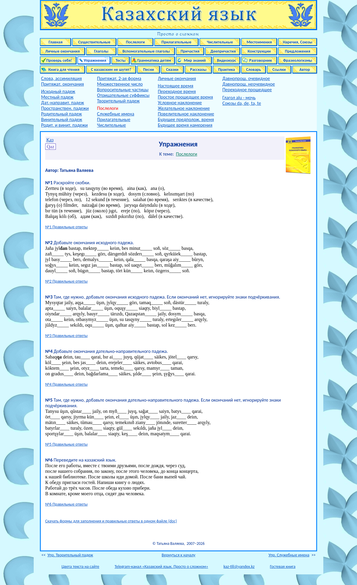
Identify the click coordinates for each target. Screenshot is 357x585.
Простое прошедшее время (185, 97)
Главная (55, 42)
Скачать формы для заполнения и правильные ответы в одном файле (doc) (111, 521)
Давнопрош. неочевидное (248, 84)
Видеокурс (226, 60)
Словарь (253, 69)
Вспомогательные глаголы (146, 51)
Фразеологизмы (297, 60)
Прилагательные (176, 42)
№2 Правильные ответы (66, 281)
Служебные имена (115, 114)
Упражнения (94, 60)
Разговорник (259, 60)
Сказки (172, 69)
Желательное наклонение (184, 108)
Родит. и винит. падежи (64, 125)
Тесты (121, 60)
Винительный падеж (61, 119)
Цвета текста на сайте (80, 566)
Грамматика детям (152, 60)
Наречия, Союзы (297, 42)
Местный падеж (57, 97)
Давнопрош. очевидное (246, 78)
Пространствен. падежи (65, 108)
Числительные (220, 42)
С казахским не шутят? (111, 69)
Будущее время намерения (185, 125)
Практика (226, 69)
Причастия (190, 51)
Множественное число (120, 84)
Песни (148, 69)
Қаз (49, 139)
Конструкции (259, 51)
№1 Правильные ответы (66, 226)
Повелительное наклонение (186, 114)
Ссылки (279, 69)
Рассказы (198, 69)
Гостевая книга (282, 566)
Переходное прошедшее (247, 89)
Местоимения (259, 42)
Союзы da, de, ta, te (241, 103)
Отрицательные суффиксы (123, 95)
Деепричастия (223, 51)
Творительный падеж (118, 101)
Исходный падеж (58, 91)
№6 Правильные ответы (66, 504)
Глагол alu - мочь (239, 97)
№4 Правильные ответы (66, 384)
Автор (304, 69)
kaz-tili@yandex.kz (238, 566)
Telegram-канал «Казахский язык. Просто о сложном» (161, 566)
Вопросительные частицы (122, 89)
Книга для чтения (62, 69)
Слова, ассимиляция (61, 78)
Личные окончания (62, 51)
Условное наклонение (180, 102)
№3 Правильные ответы (66, 335)
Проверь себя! (58, 60)
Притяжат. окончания (62, 84)
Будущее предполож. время (186, 119)
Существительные (94, 42)
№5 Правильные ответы (66, 444)
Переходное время (177, 91)
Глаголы (101, 51)
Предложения (297, 51)
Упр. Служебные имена (288, 555)
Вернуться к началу (178, 555)
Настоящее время (175, 86)
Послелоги (135, 42)
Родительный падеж (61, 114)
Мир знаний (194, 60)
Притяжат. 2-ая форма (119, 78)
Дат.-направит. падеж (62, 102)
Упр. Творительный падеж (70, 555)
